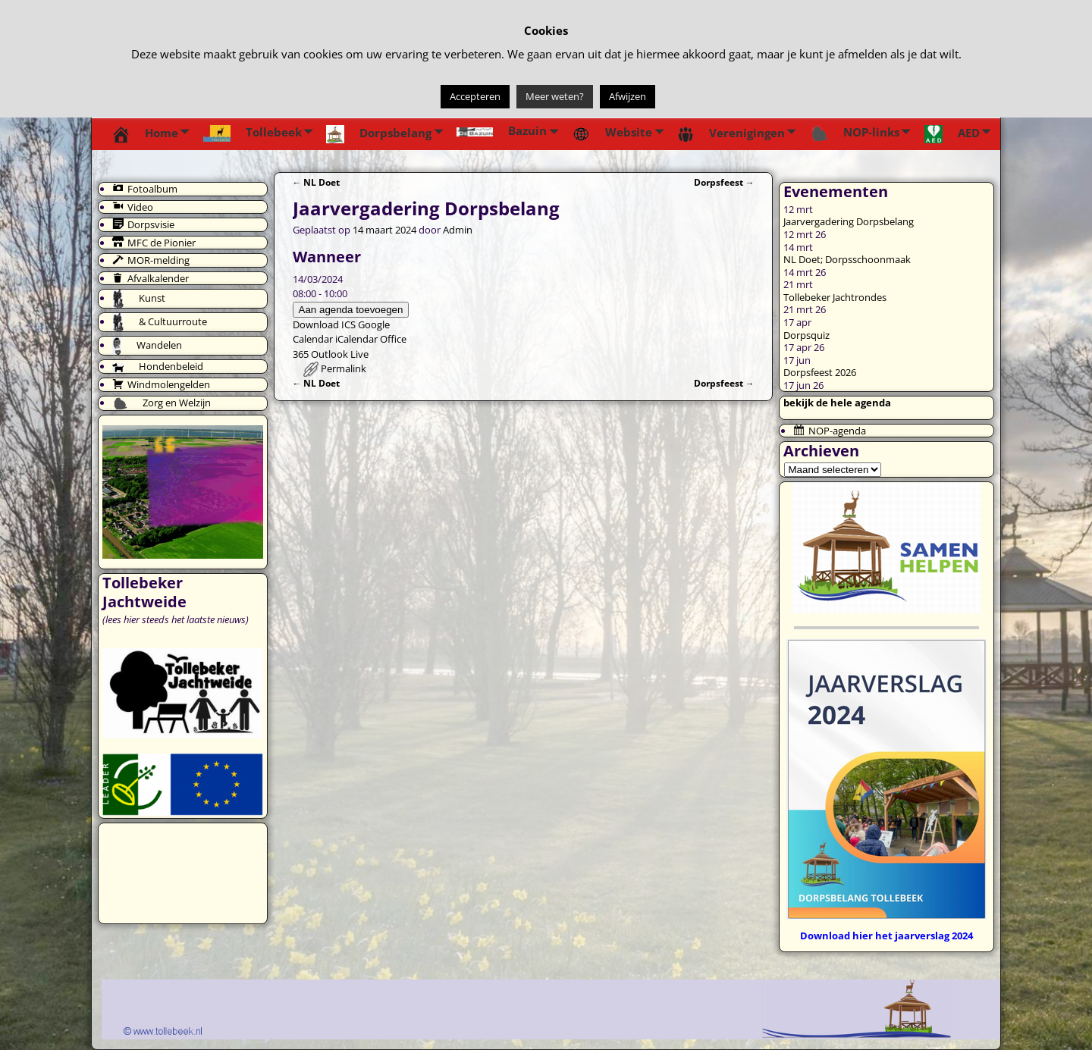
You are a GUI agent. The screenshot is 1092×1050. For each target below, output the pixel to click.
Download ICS (324, 324)
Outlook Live (340, 354)
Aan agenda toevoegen (351, 309)
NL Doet (316, 182)
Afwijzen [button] (627, 96)
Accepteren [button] (475, 96)
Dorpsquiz (806, 335)
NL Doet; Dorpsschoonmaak (847, 259)
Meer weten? (555, 96)
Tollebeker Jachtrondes (834, 297)
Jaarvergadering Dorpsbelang (848, 221)
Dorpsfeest (724, 182)
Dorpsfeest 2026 (819, 372)
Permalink (343, 368)
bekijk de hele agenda (837, 402)
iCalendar (356, 339)
